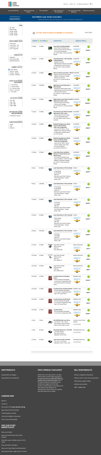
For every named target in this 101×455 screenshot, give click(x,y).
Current (35, 41)
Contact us (4, 404)
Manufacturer (81, 41)
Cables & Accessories (89, 10)
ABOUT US (75, 4)
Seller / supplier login (79, 387)
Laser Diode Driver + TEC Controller (59, 11)
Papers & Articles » (15, 19)
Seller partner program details (82, 381)
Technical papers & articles (8, 413)
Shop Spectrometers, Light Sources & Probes (14, 451)
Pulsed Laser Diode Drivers (29, 11)
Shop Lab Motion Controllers (9, 445)
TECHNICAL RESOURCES (85, 4)
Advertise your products (80, 384)
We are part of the (13, 407)
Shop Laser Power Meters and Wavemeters (13, 448)
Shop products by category (8, 375)
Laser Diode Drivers (14, 10)
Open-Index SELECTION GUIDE (10, 410)
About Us (4, 401)
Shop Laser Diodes (6, 432)
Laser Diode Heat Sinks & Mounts (74, 11)
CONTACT (68, 4)
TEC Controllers (44, 10)
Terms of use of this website (9, 419)
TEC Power (44, 41)
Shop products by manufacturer (10, 378)
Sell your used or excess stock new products (86, 378)
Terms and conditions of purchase (10, 416)
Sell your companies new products (83, 375)
